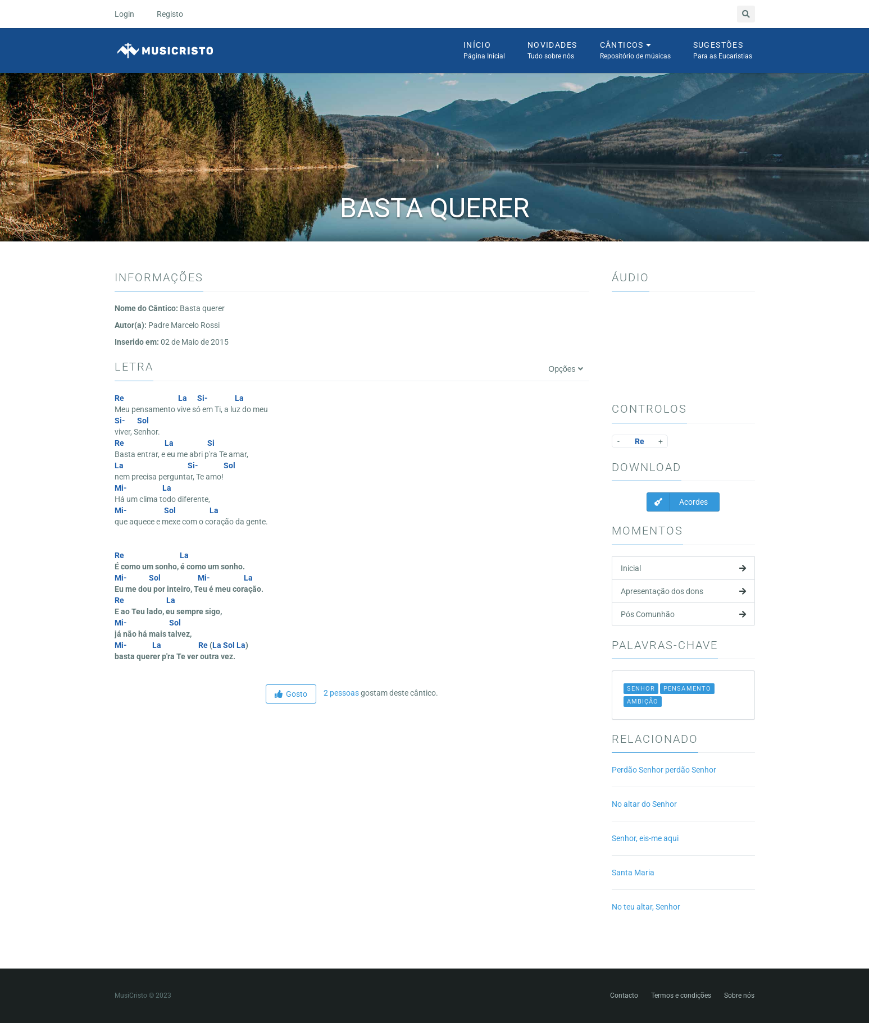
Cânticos (635, 51)
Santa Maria (633, 872)
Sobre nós (739, 995)
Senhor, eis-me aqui (645, 838)
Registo (170, 14)
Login (124, 14)
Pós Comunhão (683, 614)
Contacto (624, 995)
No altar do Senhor (644, 804)
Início (484, 51)
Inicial (683, 568)
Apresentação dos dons (683, 591)
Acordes (677, 502)
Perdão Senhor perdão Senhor (664, 769)
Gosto (291, 693)
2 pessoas (340, 692)
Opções (565, 368)
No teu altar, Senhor (646, 906)
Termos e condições (681, 995)
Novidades (552, 51)
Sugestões (722, 51)
